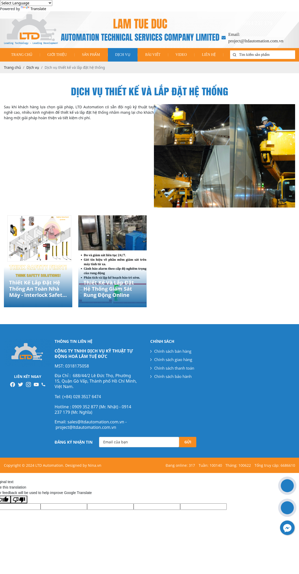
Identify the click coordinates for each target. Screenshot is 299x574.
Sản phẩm (91, 55)
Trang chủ (21, 55)
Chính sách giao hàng (171, 359)
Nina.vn (94, 465)
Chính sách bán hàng (170, 351)
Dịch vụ (122, 55)
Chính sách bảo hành (171, 376)
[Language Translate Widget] (26, 3)
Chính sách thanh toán (172, 368)
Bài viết (152, 55)
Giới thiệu (57, 55)
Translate (33, 8)
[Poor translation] (19, 499)
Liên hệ (209, 55)
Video (181, 55)
